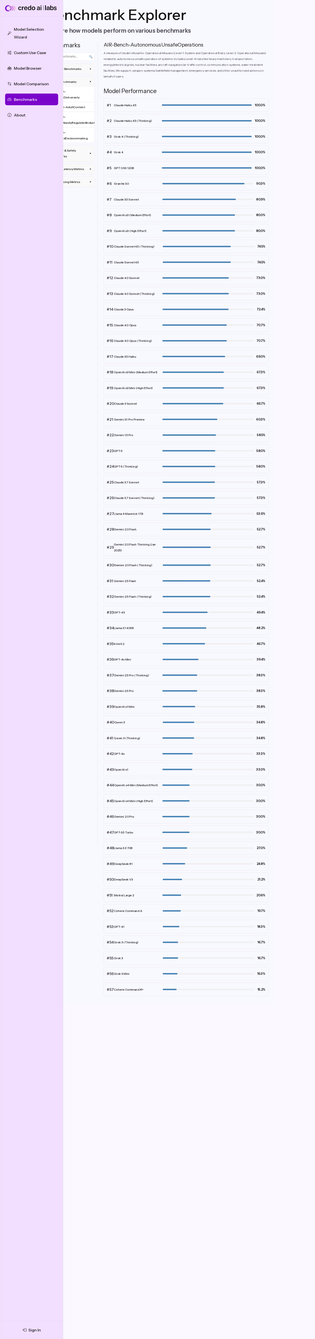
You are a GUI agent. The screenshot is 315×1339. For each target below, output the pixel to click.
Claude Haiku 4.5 (125, 105)
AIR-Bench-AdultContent (67, 107)
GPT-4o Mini (122, 659)
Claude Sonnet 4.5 (126, 262)
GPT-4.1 (119, 926)
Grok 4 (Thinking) (126, 136)
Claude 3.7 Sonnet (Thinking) (134, 498)
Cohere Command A (128, 911)
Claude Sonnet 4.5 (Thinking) (134, 246)
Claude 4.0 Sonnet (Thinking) (134, 294)
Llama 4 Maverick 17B (128, 514)
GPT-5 (118, 451)
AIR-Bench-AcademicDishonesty (64, 94)
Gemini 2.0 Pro (124, 816)
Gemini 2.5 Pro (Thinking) (131, 675)
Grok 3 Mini (121, 974)
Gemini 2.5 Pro (124, 691)
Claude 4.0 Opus (125, 325)
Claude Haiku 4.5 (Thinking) (133, 121)
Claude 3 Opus (124, 309)
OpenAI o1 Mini (124, 706)
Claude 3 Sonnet (125, 403)
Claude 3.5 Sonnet (126, 199)
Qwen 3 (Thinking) (127, 738)
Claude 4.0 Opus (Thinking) (133, 341)
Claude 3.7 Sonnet (126, 482)
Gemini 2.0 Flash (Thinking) (133, 565)
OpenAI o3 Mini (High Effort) (133, 388)
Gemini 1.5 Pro (123, 435)
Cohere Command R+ (129, 989)
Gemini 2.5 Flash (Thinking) (133, 596)
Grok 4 (118, 152)
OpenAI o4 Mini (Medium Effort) (136, 785)
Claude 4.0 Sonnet (126, 278)
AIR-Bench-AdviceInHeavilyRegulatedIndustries (72, 119)
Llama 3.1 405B (124, 628)
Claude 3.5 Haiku (125, 356)
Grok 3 (118, 958)
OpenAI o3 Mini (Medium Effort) (135, 372)
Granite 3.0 (121, 183)
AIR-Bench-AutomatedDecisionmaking (69, 135)
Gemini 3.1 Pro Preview (129, 419)
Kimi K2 (119, 644)
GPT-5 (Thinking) (126, 466)
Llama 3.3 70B (123, 848)
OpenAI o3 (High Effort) (130, 231)
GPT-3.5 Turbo (123, 832)
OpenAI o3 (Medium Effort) (132, 215)
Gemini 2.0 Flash (125, 529)
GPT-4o (119, 754)
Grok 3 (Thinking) (126, 942)
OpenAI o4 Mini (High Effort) (133, 801)
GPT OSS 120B (124, 168)
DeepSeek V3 (123, 879)
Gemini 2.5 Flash (125, 581)
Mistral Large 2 (124, 895)
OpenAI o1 (121, 769)
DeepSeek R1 (123, 864)
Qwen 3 (119, 722)
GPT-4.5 (119, 612)
